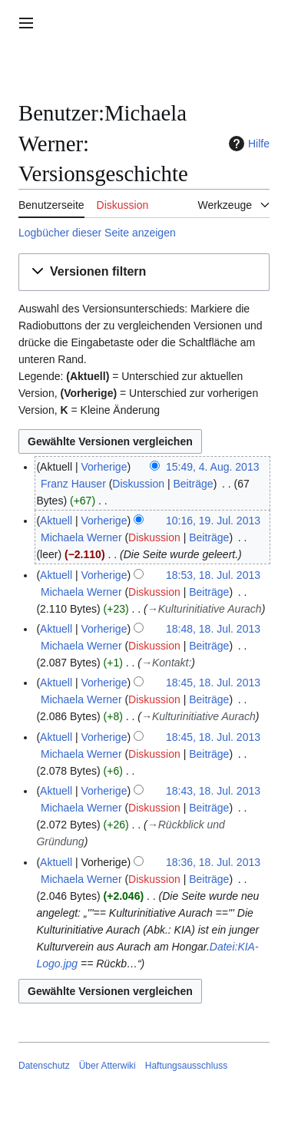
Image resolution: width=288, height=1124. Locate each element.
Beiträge (193, 484)
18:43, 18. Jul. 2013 (213, 791)
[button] (144, 272)
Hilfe (247, 143)
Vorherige (104, 467)
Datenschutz (44, 1065)
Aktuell (56, 520)
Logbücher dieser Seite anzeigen (97, 232)
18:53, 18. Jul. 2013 (213, 575)
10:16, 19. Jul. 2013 (213, 520)
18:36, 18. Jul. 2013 (213, 862)
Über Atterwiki (107, 1065)
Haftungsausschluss (186, 1065)
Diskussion (138, 484)
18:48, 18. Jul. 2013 (213, 629)
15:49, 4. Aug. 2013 (212, 467)
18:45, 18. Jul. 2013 (213, 682)
